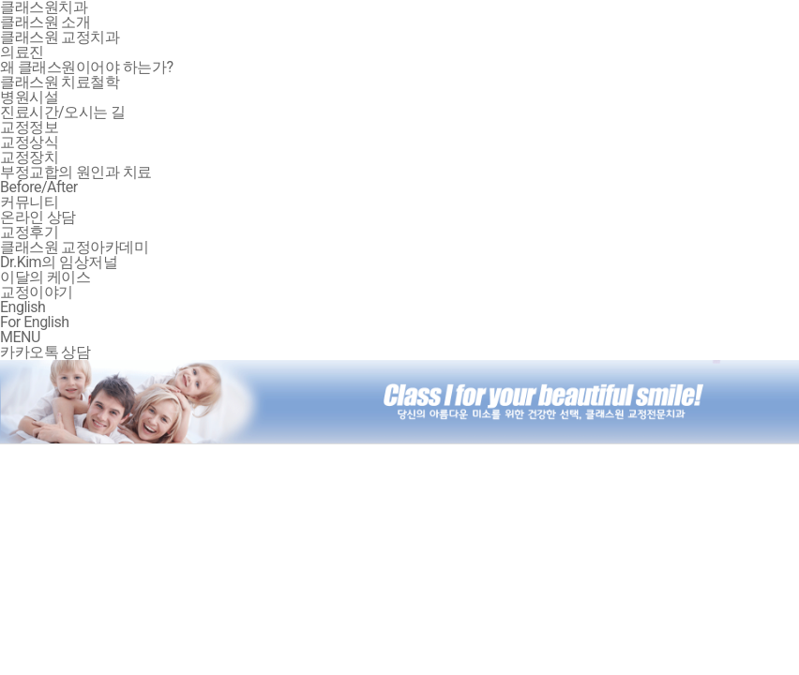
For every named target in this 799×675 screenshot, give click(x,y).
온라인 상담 (38, 217)
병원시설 (29, 97)
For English (34, 322)
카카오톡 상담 (45, 352)
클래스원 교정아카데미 (74, 247)
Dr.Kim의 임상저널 (58, 262)
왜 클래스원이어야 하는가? (86, 67)
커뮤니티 (29, 202)
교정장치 (29, 157)
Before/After (39, 187)
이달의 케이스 (45, 277)
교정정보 (29, 127)
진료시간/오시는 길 (63, 112)
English (22, 307)
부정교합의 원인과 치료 (76, 172)
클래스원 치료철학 (59, 82)
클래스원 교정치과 (59, 37)
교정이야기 (36, 292)
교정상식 (29, 142)
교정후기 (29, 232)
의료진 (22, 52)
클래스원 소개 (45, 22)
